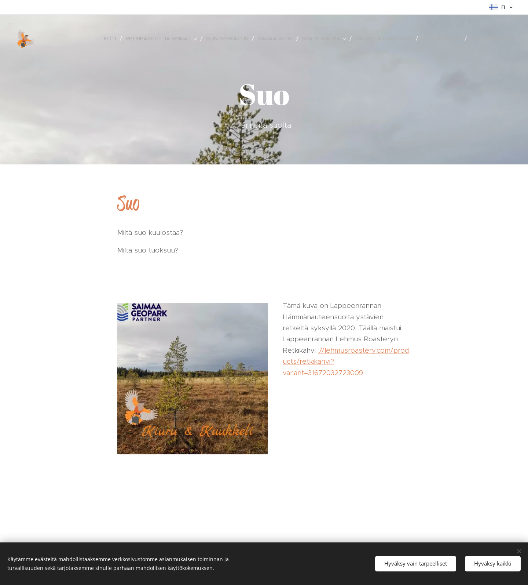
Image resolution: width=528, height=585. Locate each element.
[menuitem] (112, 38)
